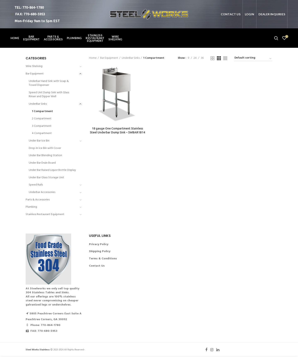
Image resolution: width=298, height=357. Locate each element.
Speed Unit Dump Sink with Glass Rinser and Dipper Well (49, 94)
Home (93, 58)
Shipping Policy (99, 251)
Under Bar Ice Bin (39, 140)
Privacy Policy (98, 244)
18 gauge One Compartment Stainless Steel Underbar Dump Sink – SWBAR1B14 (117, 130)
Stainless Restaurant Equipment (45, 214)
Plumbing (31, 207)
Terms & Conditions (103, 258)
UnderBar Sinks (131, 58)
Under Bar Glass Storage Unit (46, 177)
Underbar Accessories (42, 192)
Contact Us (97, 266)
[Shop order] (253, 58)
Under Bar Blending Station (45, 155)
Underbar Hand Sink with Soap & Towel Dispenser (49, 83)
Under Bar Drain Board (42, 163)
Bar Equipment (109, 58)
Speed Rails (36, 184)
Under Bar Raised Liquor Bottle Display (52, 170)
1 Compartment (42, 111)
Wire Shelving (34, 66)
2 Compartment (42, 118)
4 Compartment (42, 133)
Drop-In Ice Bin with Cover (45, 148)
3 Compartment (42, 126)
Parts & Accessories (38, 199)
